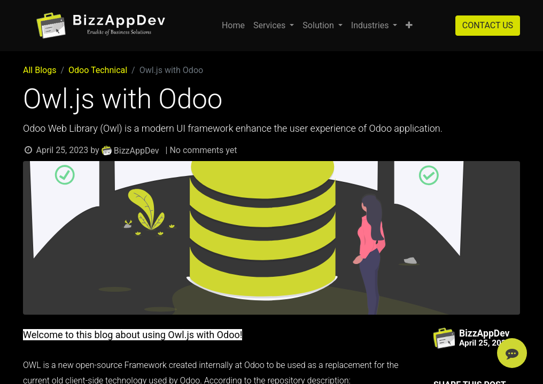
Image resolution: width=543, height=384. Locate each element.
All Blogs (39, 70)
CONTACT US (487, 25)
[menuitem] (233, 25)
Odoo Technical (97, 70)
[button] (409, 25)
